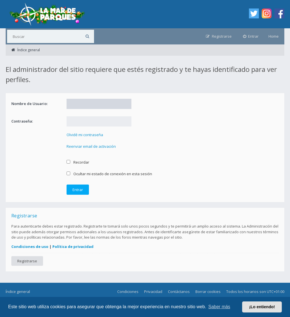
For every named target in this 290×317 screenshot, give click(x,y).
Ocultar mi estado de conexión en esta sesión (109, 173)
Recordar (78, 162)
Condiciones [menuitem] (127, 291)
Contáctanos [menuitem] (179, 291)
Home (273, 36)
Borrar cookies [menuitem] (208, 291)
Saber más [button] (219, 306)
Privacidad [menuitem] (153, 291)
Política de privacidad (72, 246)
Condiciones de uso (29, 246)
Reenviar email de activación (91, 146)
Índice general (18, 291)
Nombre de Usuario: (29, 103)
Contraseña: (22, 121)
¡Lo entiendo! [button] (262, 307)
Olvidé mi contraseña (85, 134)
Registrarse (27, 261)
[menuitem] (251, 36)
